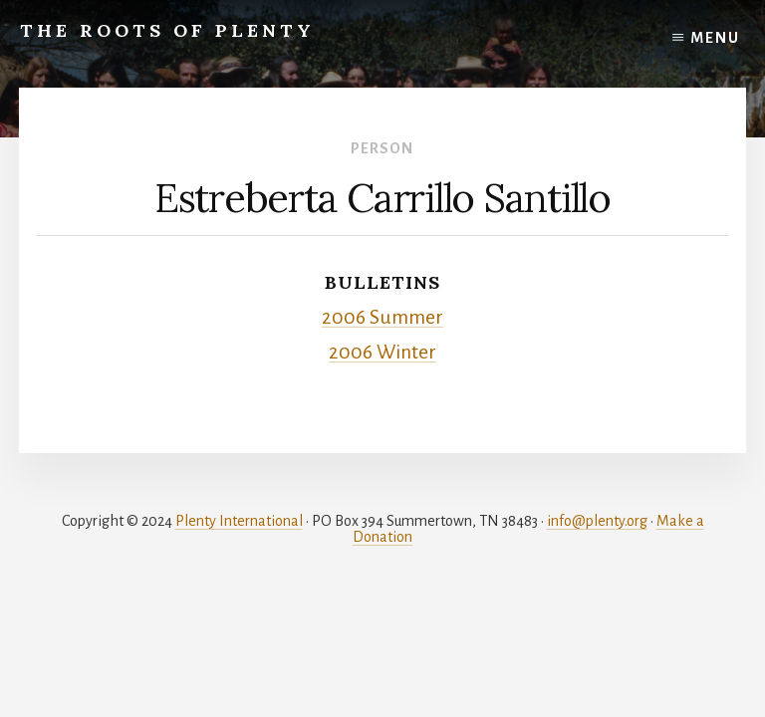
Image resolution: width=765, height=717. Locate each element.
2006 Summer (382, 317)
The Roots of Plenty (167, 30)
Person (382, 148)
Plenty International (239, 521)
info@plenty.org (597, 521)
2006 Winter (382, 352)
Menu (715, 38)
